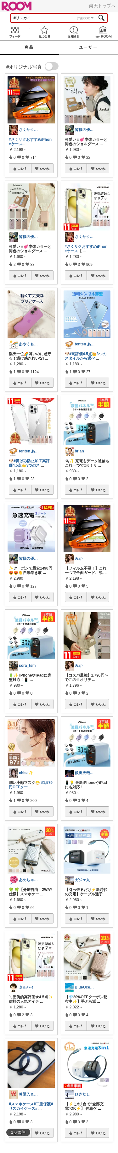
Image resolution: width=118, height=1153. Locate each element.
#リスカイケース (31, 1106)
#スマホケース (21, 1104)
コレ (22, 168)
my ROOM (103, 32)
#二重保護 (42, 1104)
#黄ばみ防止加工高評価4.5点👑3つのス (29, 463)
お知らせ (74, 32)
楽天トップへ (102, 5)
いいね (44, 168)
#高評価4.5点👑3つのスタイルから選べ (85, 356)
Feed (15, 32)
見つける (44, 32)
